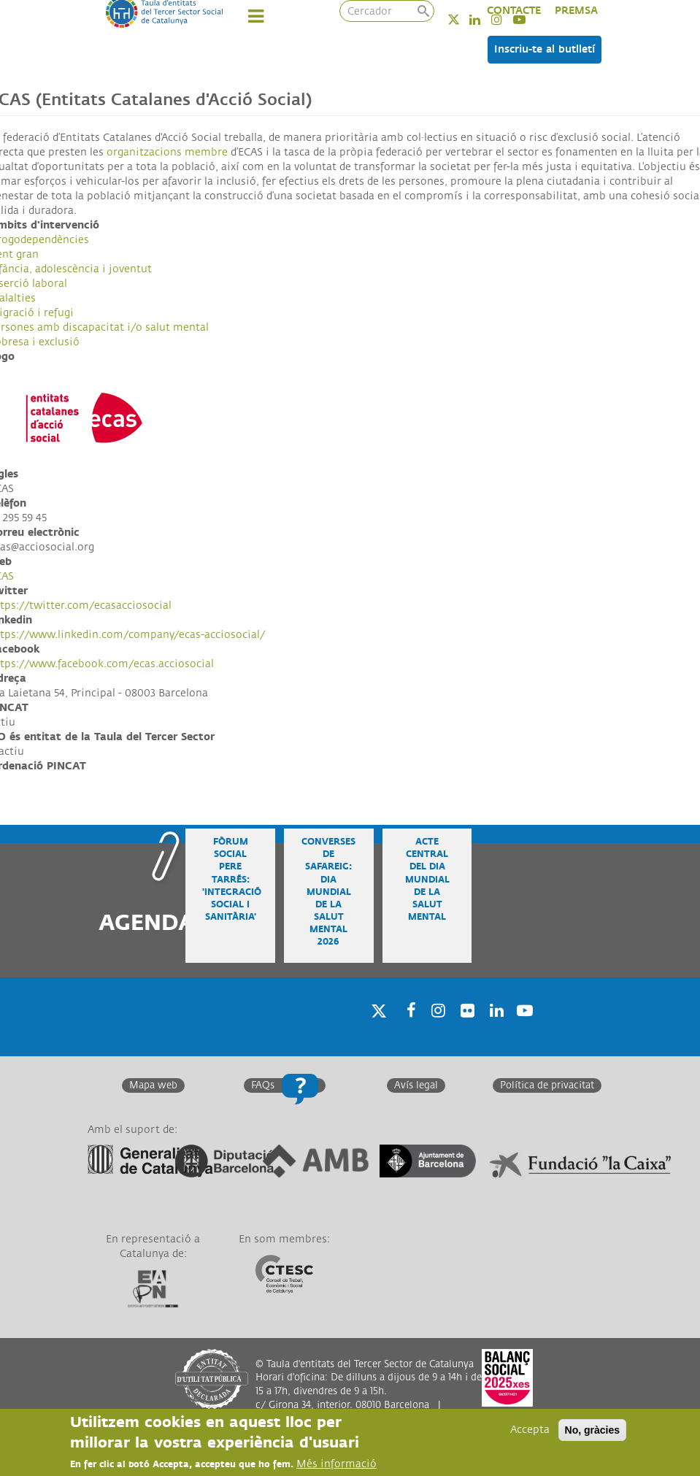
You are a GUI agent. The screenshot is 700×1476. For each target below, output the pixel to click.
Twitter (463, 19)
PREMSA (576, 10)
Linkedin (484, 19)
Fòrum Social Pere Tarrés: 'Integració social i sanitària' (231, 880)
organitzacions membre (167, 152)
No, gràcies (592, 1431)
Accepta (530, 1430)
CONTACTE (514, 10)
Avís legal (416, 1085)
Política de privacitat (547, 1085)
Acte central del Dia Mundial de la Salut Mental (427, 880)
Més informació (336, 1464)
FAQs (262, 1085)
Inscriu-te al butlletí (544, 49)
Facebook (406, 1029)
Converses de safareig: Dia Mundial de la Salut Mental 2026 (328, 892)
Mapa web (153, 1085)
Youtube (523, 1029)
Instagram (435, 1029)
